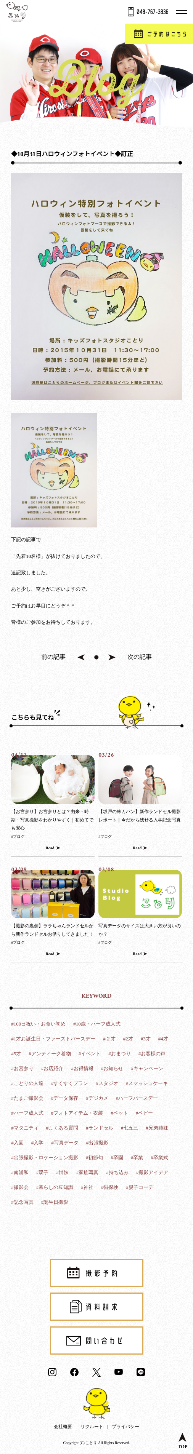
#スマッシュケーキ (147, 1083)
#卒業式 (159, 1157)
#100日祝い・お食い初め (38, 1024)
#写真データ (65, 1143)
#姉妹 (62, 1172)
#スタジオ (107, 1083)
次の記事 (139, 657)
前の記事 (53, 657)
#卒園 (117, 1157)
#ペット (119, 1113)
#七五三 (129, 1128)
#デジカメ (97, 1098)
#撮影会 (20, 1187)
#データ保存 (65, 1098)
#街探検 (110, 1187)
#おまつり (119, 1053)
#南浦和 (20, 1172)
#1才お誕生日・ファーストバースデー (53, 1039)
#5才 (16, 1053)
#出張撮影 (97, 1143)
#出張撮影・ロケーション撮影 (44, 1157)
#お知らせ (112, 1068)
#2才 (128, 1039)
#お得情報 (82, 1068)
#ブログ (17, 836)
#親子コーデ (139, 1187)
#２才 (109, 1039)
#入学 (37, 1143)
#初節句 (94, 1157)
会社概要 (63, 1426)
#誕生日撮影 (55, 1202)
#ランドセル (99, 1128)
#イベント (90, 1053)
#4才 (163, 1039)
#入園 (17, 1143)
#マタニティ (25, 1128)
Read (50, 848)
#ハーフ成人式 (27, 1113)
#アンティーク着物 (50, 1053)
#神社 (87, 1187)
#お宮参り (22, 1068)
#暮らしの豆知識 (55, 1187)
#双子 (42, 1172)
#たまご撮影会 (27, 1098)
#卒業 (137, 1157)
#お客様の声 (152, 1053)
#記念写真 (22, 1202)
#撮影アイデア (152, 1172)
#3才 (146, 1039)
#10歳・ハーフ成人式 (97, 1024)
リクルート (91, 1426)
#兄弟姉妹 (157, 1128)
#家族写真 (87, 1172)
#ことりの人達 (27, 1083)
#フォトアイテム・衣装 (77, 1113)
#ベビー (144, 1113)
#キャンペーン (147, 1068)
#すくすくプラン (69, 1083)
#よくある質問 (62, 1128)
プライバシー (125, 1426)
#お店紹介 (52, 1068)
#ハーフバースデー (137, 1098)
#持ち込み (117, 1172)
